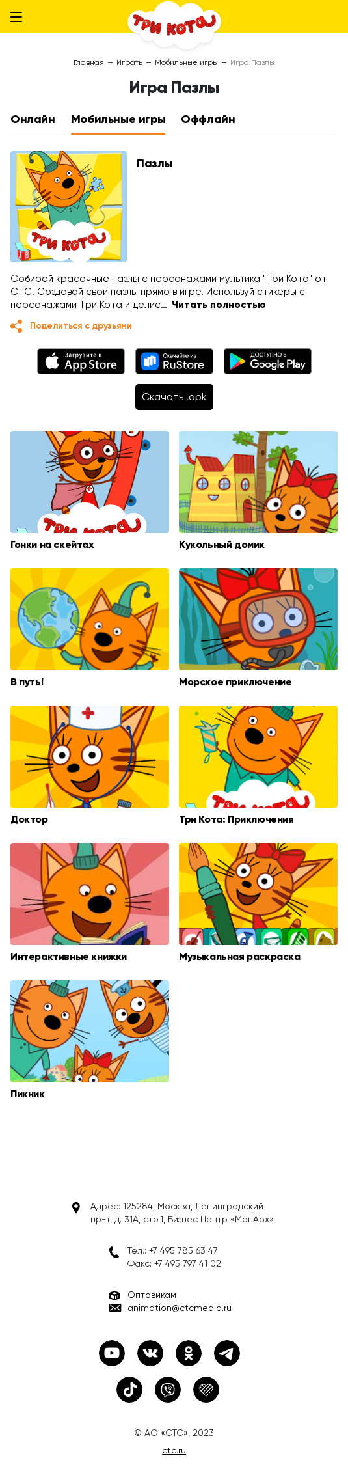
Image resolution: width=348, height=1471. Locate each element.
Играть (129, 62)
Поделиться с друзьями (81, 325)
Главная (89, 62)
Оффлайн (208, 119)
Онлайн (32, 119)
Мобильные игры (186, 62)
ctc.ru (174, 1450)
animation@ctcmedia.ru (179, 1307)
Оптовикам (151, 1294)
